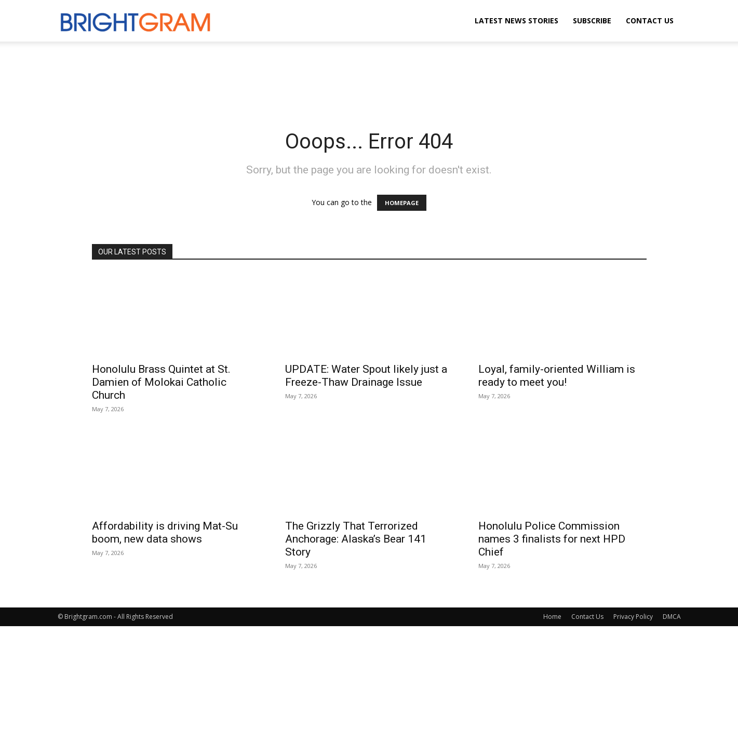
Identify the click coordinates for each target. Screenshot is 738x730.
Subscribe (592, 20)
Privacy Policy (633, 616)
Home (552, 616)
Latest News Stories (516, 20)
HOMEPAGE (402, 203)
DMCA (672, 616)
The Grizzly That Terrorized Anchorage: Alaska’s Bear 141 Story (355, 539)
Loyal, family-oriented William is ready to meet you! (556, 375)
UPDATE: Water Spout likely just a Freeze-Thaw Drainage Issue (366, 375)
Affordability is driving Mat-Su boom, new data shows (165, 532)
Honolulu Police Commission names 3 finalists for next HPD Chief (551, 539)
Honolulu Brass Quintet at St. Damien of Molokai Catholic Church (161, 382)
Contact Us (650, 20)
